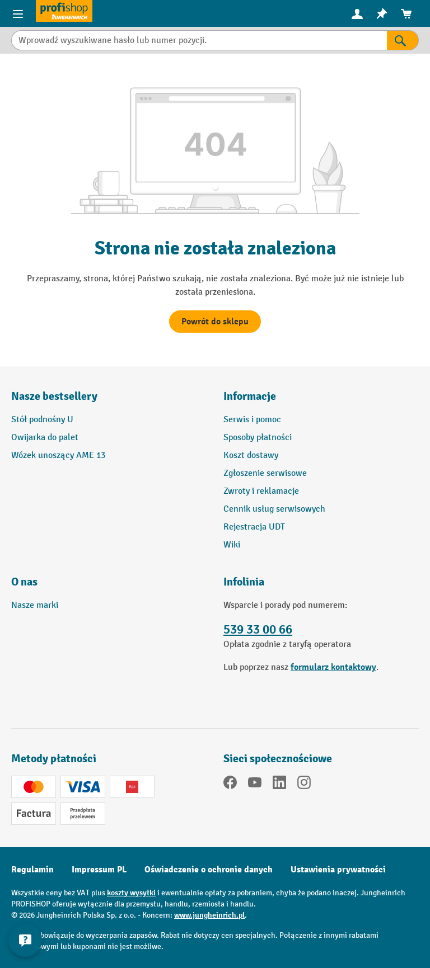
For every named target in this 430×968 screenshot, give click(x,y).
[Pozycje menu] (18, 13)
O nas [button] (24, 582)
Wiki (231, 545)
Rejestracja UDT (254, 527)
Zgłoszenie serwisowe (265, 473)
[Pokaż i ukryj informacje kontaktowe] (25, 940)
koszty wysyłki (131, 893)
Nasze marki (34, 605)
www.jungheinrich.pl (209, 915)
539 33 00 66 (257, 630)
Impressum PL (99, 869)
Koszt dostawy (250, 455)
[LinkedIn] (279, 785)
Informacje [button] (249, 396)
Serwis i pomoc (252, 419)
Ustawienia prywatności (338, 869)
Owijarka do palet (44, 437)
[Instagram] (304, 785)
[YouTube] (254, 785)
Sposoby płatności (257, 437)
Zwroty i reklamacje (261, 491)
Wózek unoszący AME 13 (58, 455)
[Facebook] (230, 785)
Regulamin (32, 869)
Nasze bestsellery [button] (54, 396)
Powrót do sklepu (215, 321)
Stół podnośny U (42, 419)
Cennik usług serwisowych (274, 509)
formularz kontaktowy (333, 667)
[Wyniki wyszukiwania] (403, 40)
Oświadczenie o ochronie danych (208, 869)
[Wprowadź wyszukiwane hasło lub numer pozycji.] (199, 40)
